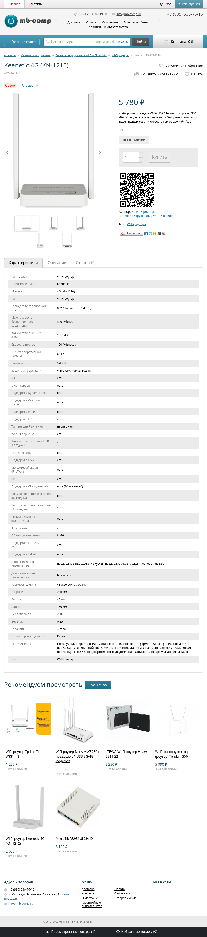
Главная (14, 4)
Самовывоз (110, 22)
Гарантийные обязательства (108, 27)
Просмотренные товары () (70, 931)
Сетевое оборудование (36, 55)
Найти (141, 41)
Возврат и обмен (136, 22)
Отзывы (28, 85)
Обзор (10, 85)
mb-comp (10, 55)
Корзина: (177, 41)
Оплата (91, 22)
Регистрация (189, 4)
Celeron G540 (119, 42)
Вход (165, 4)
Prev (7, 152)
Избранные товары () (136, 931)
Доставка (73, 22)
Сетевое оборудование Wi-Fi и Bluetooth (81, 55)
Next (100, 152)
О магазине (90, 898)
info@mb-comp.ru (126, 14)
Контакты (35, 4)
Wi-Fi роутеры (120, 55)
